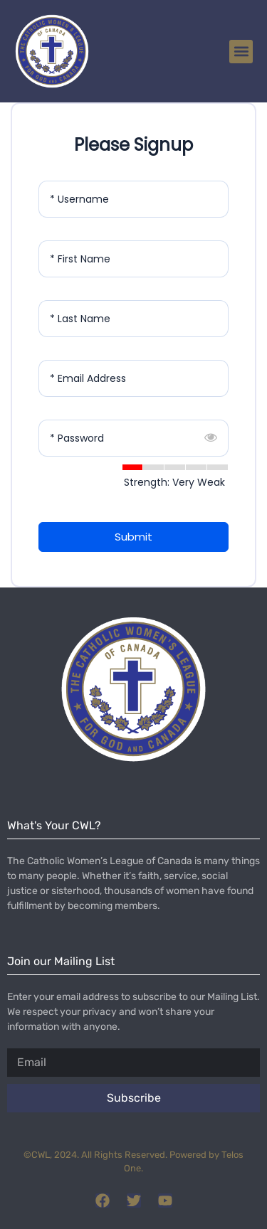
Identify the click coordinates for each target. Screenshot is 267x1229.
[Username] (133, 199)
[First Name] (133, 258)
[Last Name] (133, 318)
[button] (241, 51)
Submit (133, 536)
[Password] (133, 438)
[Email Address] (133, 378)
